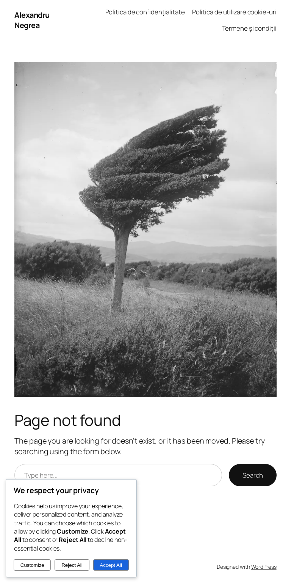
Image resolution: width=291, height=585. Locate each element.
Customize (32, 565)
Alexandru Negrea (32, 20)
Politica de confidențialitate (145, 12)
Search (252, 475)
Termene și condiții (249, 28)
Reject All (72, 565)
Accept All (111, 565)
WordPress (264, 566)
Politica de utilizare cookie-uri (234, 12)
